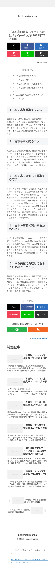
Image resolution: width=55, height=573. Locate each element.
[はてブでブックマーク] (41, 46)
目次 (24, 70)
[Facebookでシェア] (27, 46)
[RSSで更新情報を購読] (38, 329)
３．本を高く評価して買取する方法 (27, 83)
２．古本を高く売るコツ (23, 79)
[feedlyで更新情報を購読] (17, 329)
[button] (41, 54)
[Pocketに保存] (14, 54)
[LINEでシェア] (27, 54)
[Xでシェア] (14, 46)
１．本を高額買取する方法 (24, 75)
